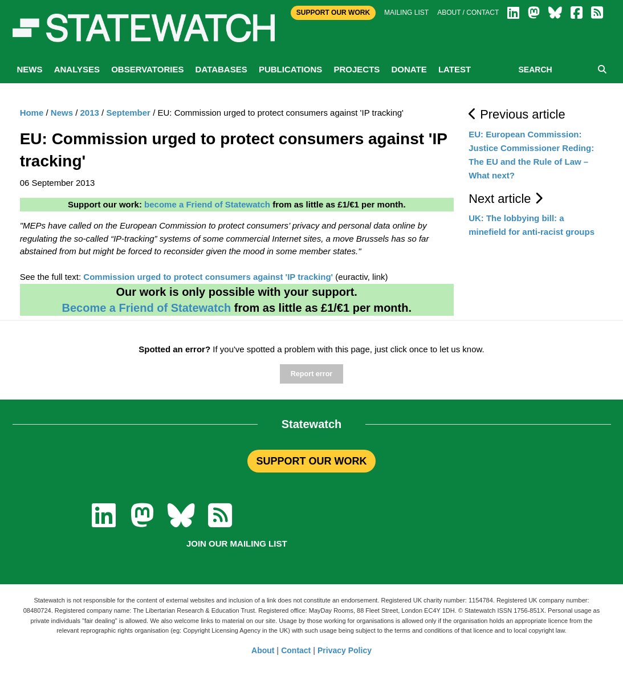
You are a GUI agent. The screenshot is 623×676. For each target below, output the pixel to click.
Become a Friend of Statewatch (146, 308)
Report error (311, 374)
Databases (221, 69)
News (30, 69)
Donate (408, 69)
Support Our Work (333, 13)
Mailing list (406, 13)
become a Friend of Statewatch (207, 204)
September (128, 112)
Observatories (147, 69)
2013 (89, 112)
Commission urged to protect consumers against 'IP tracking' (208, 277)
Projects (356, 69)
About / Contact (468, 13)
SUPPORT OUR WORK (311, 461)
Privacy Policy (344, 650)
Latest (454, 69)
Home (32, 112)
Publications (290, 69)
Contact (296, 650)
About (262, 650)
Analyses (77, 69)
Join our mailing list (236, 543)
